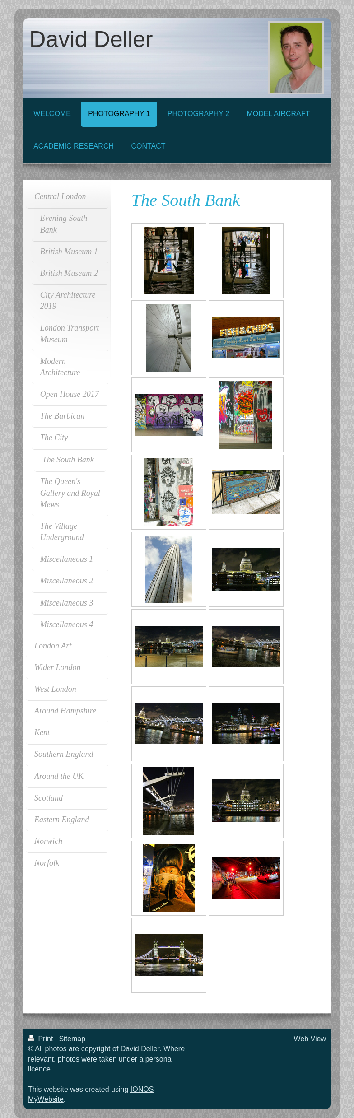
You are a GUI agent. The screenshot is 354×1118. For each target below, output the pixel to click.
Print (41, 1039)
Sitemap (72, 1039)
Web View (310, 1039)
